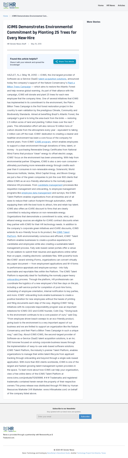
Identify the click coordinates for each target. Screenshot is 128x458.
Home (101, 5)
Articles (121, 5)
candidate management (50, 185)
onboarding (13, 279)
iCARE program (43, 141)
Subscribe (85, 416)
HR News (111, 5)
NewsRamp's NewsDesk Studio (58, 453)
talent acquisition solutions (52, 79)
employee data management (36, 193)
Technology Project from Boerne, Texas (91, 453)
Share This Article (64, 61)
